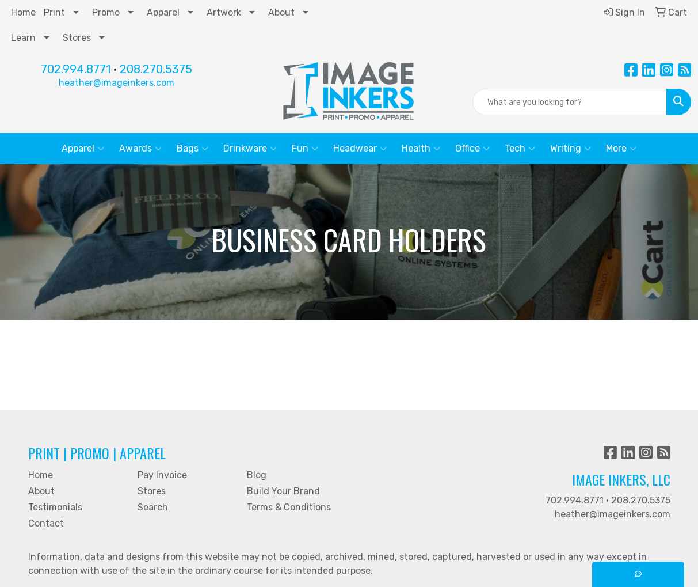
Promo (106, 12)
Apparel (163, 12)
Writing (570, 149)
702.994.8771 (75, 69)
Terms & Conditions (289, 507)
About (281, 12)
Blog (256, 474)
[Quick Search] (569, 102)
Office (472, 149)
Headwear (360, 149)
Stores (77, 37)
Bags (192, 149)
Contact (46, 523)
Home (23, 12)
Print (54, 12)
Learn (23, 37)
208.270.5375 (156, 69)
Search (153, 507)
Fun (305, 149)
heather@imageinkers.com (116, 82)
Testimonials (55, 507)
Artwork (224, 12)
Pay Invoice (162, 474)
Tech (520, 149)
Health (421, 149)
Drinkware (250, 149)
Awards (140, 149)
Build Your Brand (283, 491)
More (621, 149)
